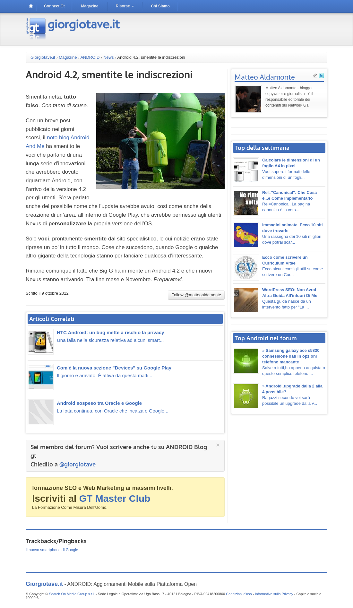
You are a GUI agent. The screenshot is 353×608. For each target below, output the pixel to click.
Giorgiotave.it (42, 57)
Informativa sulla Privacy (274, 594)
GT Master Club (115, 498)
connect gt (54, 6)
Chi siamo (160, 6)
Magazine (68, 57)
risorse (125, 6)
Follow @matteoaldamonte (196, 294)
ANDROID (89, 57)
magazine (89, 6)
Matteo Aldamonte (265, 76)
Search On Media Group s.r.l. (71, 594)
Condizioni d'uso (239, 594)
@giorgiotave (77, 464)
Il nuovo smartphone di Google (52, 550)
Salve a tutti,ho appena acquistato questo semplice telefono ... (293, 362)
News (108, 57)
